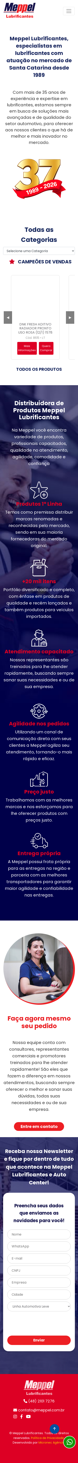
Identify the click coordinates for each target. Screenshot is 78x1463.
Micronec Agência (51, 1442)
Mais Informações (27, 348)
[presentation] (38, 1324)
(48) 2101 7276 (39, 1401)
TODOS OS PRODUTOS (39, 369)
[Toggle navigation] (69, 11)
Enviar (39, 1340)
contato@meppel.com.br (39, 1410)
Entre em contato (39, 1126)
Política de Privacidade (47, 1438)
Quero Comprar (46, 348)
